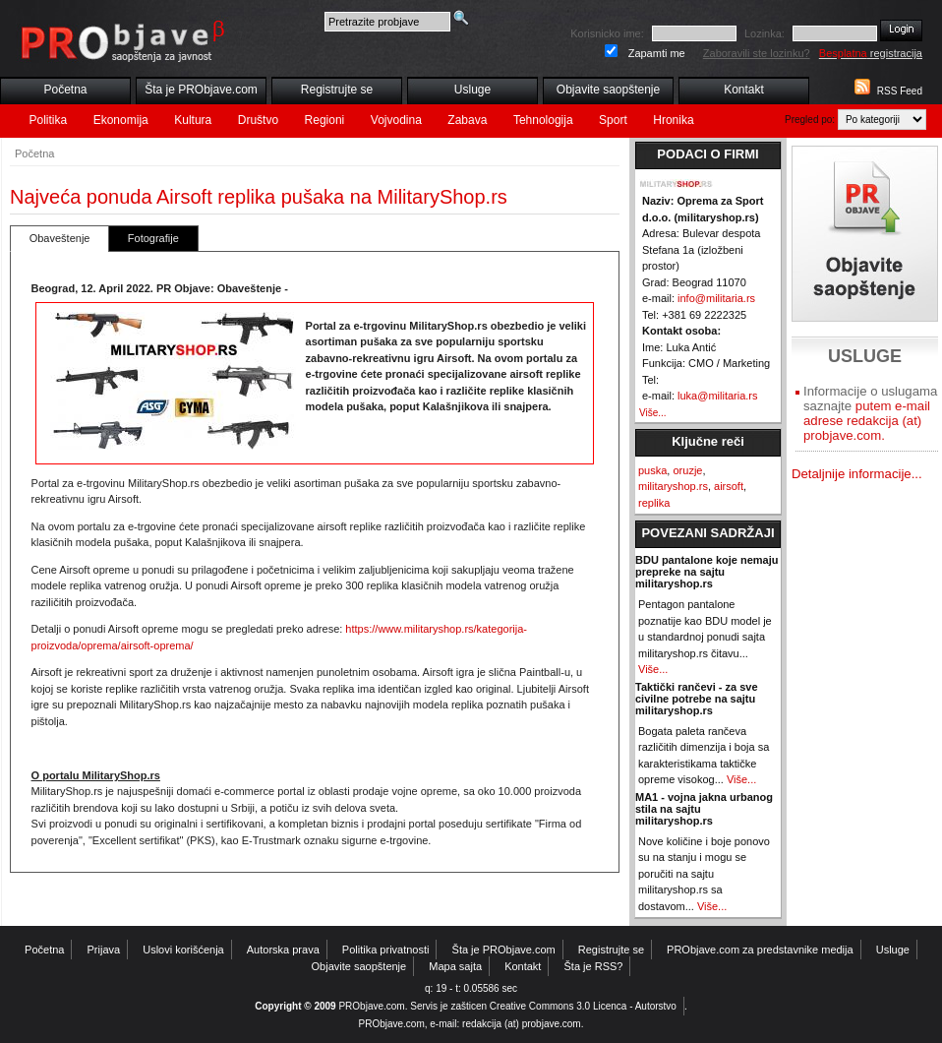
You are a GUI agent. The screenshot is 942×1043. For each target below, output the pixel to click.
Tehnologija (543, 120)
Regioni (325, 120)
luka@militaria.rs (717, 395)
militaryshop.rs (673, 486)
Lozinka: (764, 33)
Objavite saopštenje (608, 89)
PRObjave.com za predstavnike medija (760, 949)
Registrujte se (337, 89)
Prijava (104, 949)
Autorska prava (283, 949)
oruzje (687, 470)
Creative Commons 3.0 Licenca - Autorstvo (583, 1006)
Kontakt (744, 89)
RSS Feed (899, 91)
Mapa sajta (455, 966)
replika (654, 503)
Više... (653, 412)
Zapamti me (656, 53)
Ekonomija (120, 120)
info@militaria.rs (716, 298)
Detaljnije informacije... (857, 473)
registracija (870, 53)
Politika (48, 120)
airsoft (728, 486)
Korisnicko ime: (607, 33)
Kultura (192, 120)
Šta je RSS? (593, 966)
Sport (613, 120)
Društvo (258, 120)
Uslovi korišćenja (183, 949)
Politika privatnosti (386, 949)
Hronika (673, 120)
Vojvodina (396, 120)
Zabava (467, 120)
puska (652, 470)
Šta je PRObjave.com (201, 89)
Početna (65, 89)
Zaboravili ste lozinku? (756, 53)
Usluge (472, 89)
